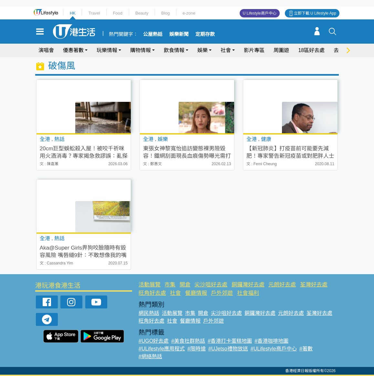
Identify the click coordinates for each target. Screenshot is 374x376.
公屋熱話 (152, 34)
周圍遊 (281, 50)
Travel (94, 13)
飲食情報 (174, 50)
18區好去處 (311, 50)
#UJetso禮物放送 (228, 348)
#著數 (306, 348)
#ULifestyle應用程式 (162, 348)
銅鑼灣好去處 (248, 285)
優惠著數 (73, 50)
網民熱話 (149, 313)
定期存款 (205, 34)
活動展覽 (150, 285)
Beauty (141, 13)
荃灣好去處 (313, 285)
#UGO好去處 (154, 341)
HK (73, 13)
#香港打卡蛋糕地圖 (230, 341)
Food (117, 13)
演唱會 (46, 50)
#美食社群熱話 (188, 341)
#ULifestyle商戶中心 (274, 348)
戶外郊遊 (222, 293)
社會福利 (248, 293)
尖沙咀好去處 (210, 285)
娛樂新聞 (179, 34)
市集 (169, 285)
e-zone (188, 13)
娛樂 (202, 50)
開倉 (185, 285)
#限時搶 (196, 348)
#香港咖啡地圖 (271, 341)
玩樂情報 (107, 50)
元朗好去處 (282, 285)
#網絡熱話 (150, 356)
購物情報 (140, 50)
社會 (226, 50)
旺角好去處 (152, 293)
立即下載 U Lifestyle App (315, 13)
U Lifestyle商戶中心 (259, 13)
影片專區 (254, 50)
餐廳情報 (196, 293)
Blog (165, 13)
